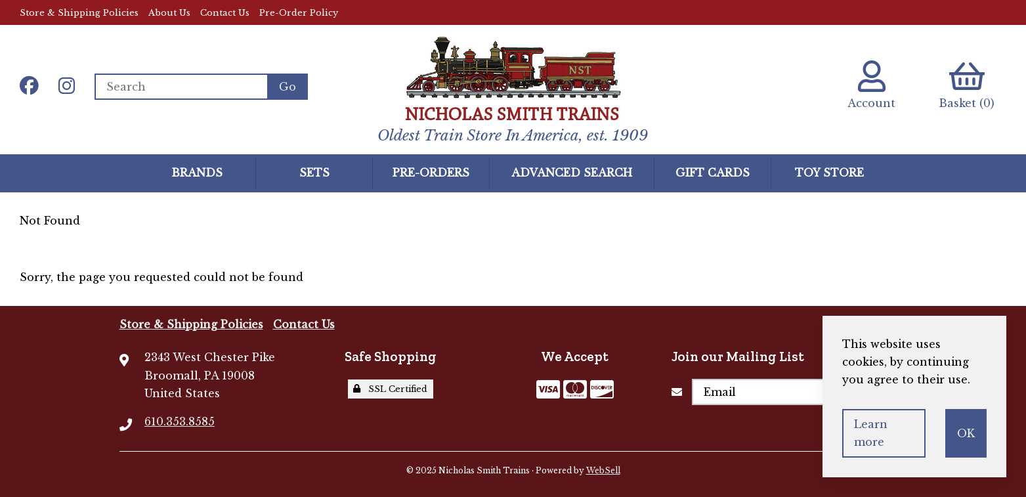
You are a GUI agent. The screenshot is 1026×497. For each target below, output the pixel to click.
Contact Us (224, 12)
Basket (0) (966, 85)
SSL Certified (390, 389)
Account (871, 85)
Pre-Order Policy (298, 12)
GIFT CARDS (712, 172)
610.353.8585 (179, 421)
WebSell (603, 470)
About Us (169, 12)
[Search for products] (181, 87)
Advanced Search (571, 172)
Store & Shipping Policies (79, 12)
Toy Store (829, 172)
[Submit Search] (287, 87)
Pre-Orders (431, 172)
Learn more (870, 433)
